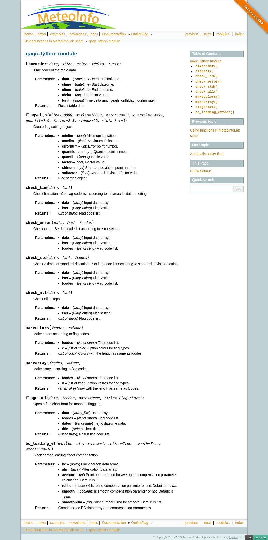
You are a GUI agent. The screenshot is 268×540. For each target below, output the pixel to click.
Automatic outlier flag (206, 149)
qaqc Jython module (104, 41)
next (207, 34)
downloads (77, 34)
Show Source (200, 166)
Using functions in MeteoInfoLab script (53, 41)
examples (57, 34)
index (239, 522)
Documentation (114, 34)
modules (223, 34)
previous (192, 34)
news (42, 34)
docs (94, 34)
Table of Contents (206, 54)
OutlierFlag (139, 34)
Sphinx (233, 536)
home (28, 34)
